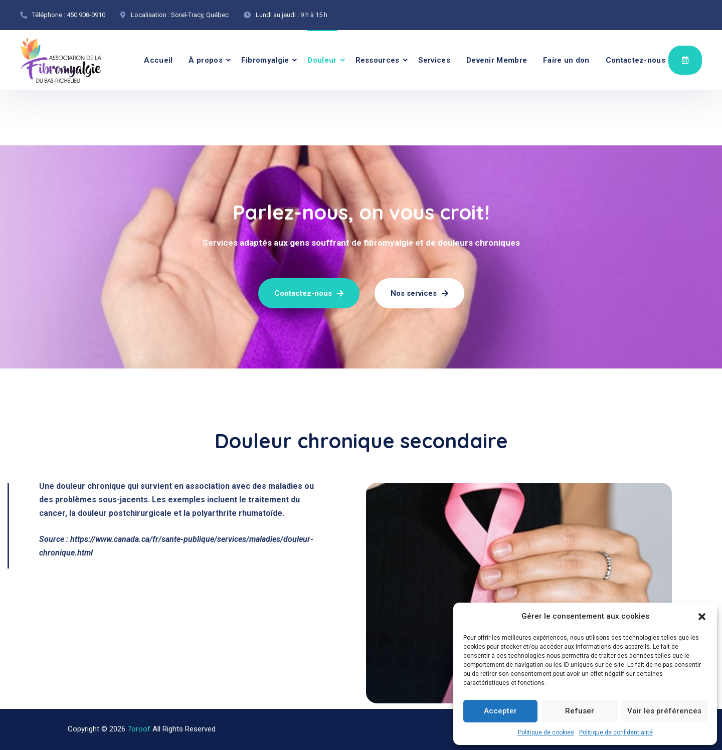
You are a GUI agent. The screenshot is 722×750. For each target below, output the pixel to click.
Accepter (500, 710)
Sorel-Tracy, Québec (200, 15)
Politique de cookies (546, 732)
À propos (205, 60)
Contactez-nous (635, 60)
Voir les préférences (664, 710)
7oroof (138, 728)
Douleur (321, 60)
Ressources (377, 60)
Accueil (158, 60)
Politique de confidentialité (616, 732)
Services (434, 60)
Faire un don (566, 60)
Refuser (579, 710)
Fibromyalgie (265, 60)
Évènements (685, 59)
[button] (702, 617)
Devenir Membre (496, 60)
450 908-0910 (86, 15)
